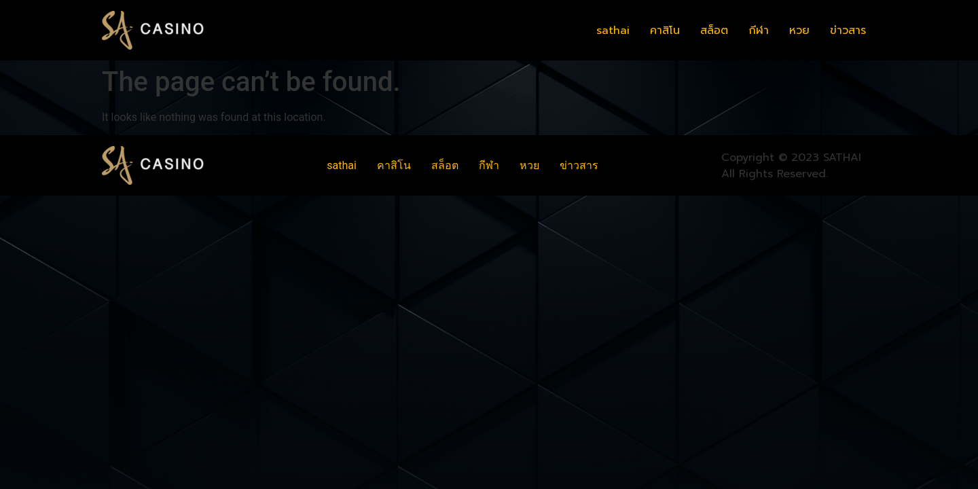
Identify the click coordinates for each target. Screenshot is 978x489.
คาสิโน (665, 30)
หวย (799, 30)
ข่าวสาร (848, 30)
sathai (613, 30)
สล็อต (714, 30)
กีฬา (758, 30)
